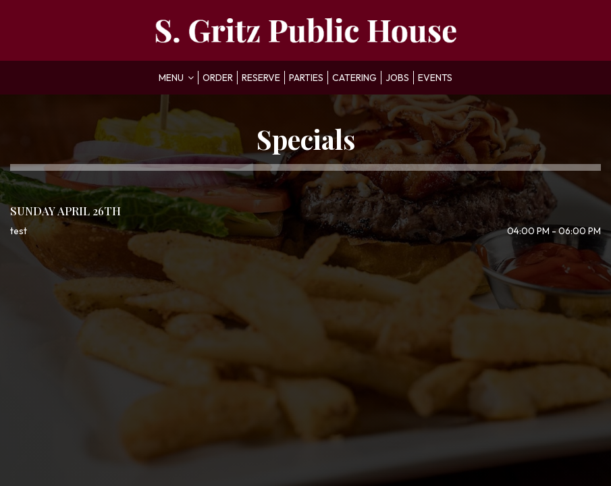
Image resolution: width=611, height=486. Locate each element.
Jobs (397, 78)
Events (435, 78)
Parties (306, 78)
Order (218, 78)
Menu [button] (176, 78)
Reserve (261, 78)
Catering (354, 78)
